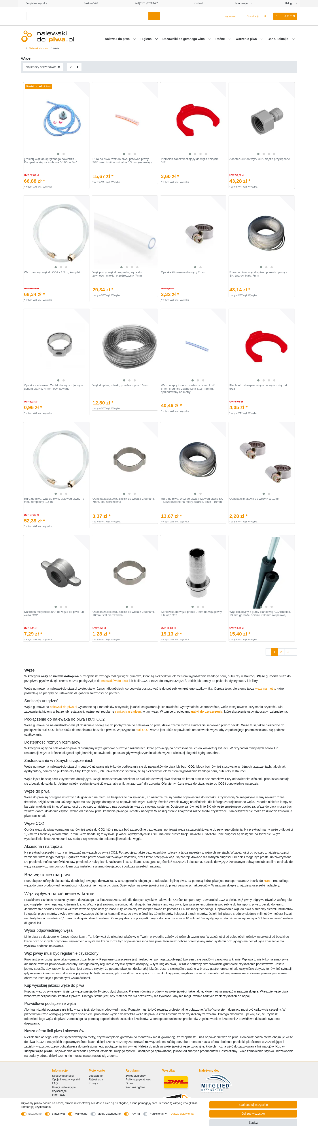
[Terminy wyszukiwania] (87, 16)
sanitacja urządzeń (128, 711)
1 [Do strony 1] (274, 652)
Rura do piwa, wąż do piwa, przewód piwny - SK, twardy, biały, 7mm (258, 274)
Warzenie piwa (247, 39)
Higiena (146, 39)
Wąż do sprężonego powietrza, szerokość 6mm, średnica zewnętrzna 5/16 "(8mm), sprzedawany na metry (188, 388)
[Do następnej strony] (294, 652)
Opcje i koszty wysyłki (66, 1079)
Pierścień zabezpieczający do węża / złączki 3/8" (189, 161)
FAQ (55, 1083)
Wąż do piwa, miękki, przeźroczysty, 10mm (120, 385)
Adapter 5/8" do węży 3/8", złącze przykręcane (259, 159)
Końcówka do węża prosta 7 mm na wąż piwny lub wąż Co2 (191, 613)
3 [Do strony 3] (288, 652)
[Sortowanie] (43, 67)
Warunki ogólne (135, 1087)
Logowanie (96, 1075)
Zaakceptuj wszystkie (253, 1104)
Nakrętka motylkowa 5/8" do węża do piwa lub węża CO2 (54, 613)
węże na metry (265, 688)
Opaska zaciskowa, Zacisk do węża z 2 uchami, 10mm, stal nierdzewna (124, 613)
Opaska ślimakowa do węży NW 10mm (254, 498)
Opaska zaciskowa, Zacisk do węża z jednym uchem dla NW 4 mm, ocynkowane (53, 387)
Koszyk (93, 1083)
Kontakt (196, 3)
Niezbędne (35, 1113)
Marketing (81, 1113)
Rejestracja (96, 1079)
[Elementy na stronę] (74, 67)
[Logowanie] (228, 16)
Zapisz (253, 1122)
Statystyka (58, 1113)
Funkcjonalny (158, 1113)
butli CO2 (142, 730)
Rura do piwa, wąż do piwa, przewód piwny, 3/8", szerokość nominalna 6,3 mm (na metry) (122, 161)
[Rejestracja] (250, 16)
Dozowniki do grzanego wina (183, 39)
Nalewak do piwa (118, 39)
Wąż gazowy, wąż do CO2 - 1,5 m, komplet (52, 272)
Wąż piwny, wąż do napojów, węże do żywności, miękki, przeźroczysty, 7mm (117, 274)
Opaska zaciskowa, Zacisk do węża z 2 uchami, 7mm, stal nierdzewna (124, 500)
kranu (267, 880)
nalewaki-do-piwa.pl (63, 707)
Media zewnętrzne (109, 1113)
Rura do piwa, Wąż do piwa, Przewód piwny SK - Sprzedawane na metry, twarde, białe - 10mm (192, 500)
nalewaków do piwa (114, 681)
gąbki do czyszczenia (206, 711)
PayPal (135, 1113)
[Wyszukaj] (154, 16)
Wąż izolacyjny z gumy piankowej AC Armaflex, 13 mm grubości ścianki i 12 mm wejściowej (260, 613)
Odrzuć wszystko (253, 1113)
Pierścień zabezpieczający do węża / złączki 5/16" (258, 387)
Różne (221, 39)
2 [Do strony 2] (281, 652)
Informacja (58, 1094)
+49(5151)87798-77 (144, 3)
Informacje (242, 3)
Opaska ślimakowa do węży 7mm (182, 272)
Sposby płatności (63, 1075)
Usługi (290, 3)
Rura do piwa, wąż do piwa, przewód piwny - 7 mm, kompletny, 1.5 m (54, 500)
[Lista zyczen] (267, 16)
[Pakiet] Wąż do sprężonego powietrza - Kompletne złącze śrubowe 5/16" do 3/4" (50, 161)
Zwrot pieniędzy (136, 1075)
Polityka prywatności (138, 1079)
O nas (129, 1083)
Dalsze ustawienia (181, 1113)
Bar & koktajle (278, 39)
